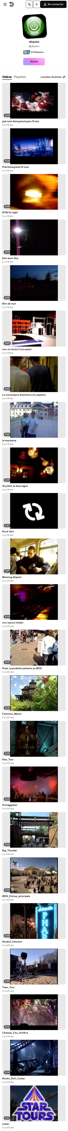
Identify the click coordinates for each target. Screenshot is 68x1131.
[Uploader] (36, 4)
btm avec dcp (10, 258)
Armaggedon (9, 805)
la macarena (9, 440)
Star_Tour (7, 759)
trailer (5, 1124)
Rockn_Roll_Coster (13, 1078)
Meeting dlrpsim (12, 577)
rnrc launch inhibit (12, 622)
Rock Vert (8, 531)
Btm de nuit (9, 303)
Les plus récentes (53, 77)
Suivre (34, 61)
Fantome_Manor (12, 713)
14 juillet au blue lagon (15, 486)
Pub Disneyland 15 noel (15, 167)
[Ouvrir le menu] (5, 4)
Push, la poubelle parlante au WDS (22, 668)
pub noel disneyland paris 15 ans (20, 121)
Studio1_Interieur (12, 941)
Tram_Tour (8, 987)
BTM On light (10, 212)
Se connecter (53, 4)
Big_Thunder (9, 850)
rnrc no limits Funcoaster (17, 349)
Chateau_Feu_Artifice (15, 1032)
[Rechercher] (29, 4)
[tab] (7, 77)
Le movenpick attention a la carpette (24, 394)
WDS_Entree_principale (16, 896)
